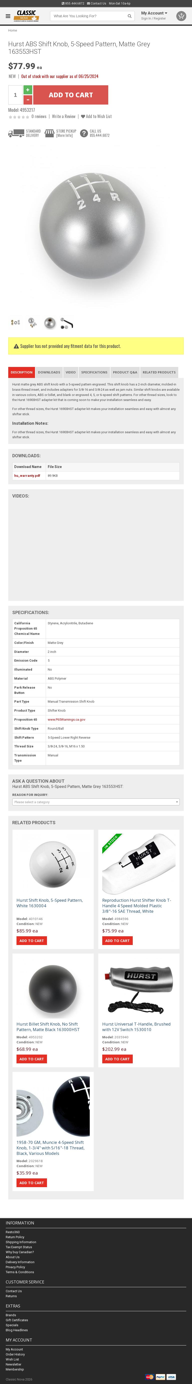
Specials (12, 1325)
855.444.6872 (73, 3)
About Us (13, 1257)
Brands (11, 1315)
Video (71, 372)
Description (21, 372)
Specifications (94, 372)
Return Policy (15, 1237)
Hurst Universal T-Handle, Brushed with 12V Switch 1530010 (136, 1026)
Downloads (49, 372)
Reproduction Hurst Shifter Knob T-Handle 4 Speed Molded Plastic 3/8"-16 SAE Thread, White (136, 905)
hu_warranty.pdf (27, 476)
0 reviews (39, 116)
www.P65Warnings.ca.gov (66, 719)
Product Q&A (125, 372)
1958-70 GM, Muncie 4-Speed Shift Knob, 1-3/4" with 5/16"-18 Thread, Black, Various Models (50, 1147)
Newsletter (13, 1364)
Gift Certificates (17, 1320)
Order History (15, 1354)
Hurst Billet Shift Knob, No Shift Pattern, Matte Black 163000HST (48, 1026)
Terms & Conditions (20, 1272)
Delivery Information (20, 1262)
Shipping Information (21, 1242)
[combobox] (96, 801)
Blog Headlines (17, 1330)
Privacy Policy (15, 1267)
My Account (14, 1349)
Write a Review (64, 116)
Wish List (12, 1359)
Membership (15, 1369)
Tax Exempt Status (19, 1247)
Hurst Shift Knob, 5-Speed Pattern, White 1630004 (49, 902)
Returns (11, 1296)
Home (12, 30)
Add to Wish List (96, 116)
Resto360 (13, 1232)
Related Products (159, 372)
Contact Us (96, 3)
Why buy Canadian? (20, 1252)
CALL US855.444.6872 (100, 133)
